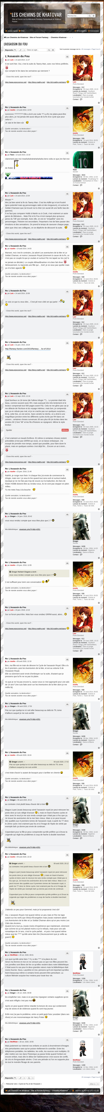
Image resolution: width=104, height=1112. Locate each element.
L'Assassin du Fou (15, 43)
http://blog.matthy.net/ (36, 82)
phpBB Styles (58, 1098)
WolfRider (76, 973)
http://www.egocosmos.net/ (16, 82)
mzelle (75, 133)
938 (83, 138)
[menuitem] (22, 31)
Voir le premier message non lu (70, 49)
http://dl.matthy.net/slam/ (56, 82)
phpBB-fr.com (55, 1106)
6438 (83, 546)
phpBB (46, 1105)
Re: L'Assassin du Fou (15, 107)
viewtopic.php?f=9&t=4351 (29, 529)
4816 (83, 175)
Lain (74, 82)
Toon (75, 170)
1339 (83, 978)
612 (83, 87)
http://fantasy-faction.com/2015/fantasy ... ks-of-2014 (28, 349)
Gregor (75, 541)
